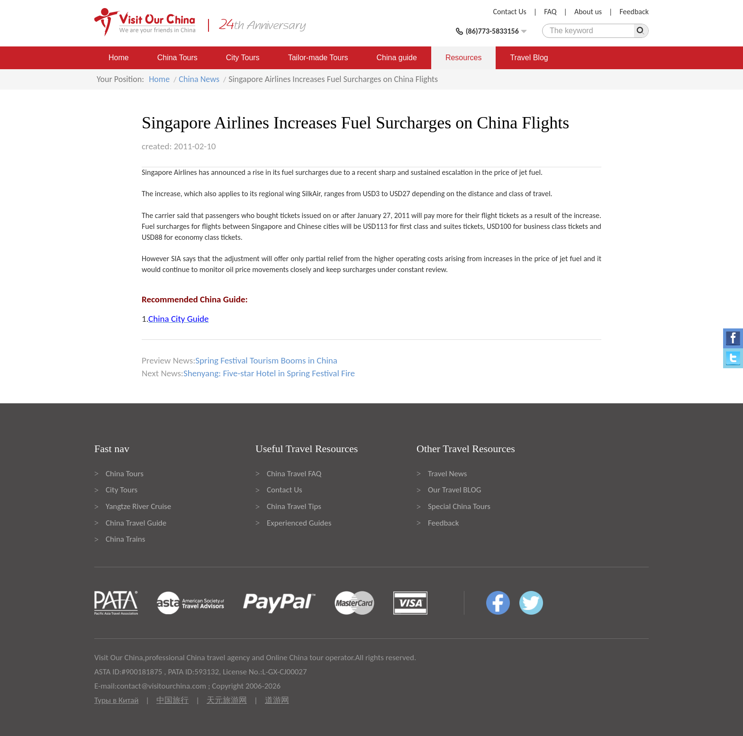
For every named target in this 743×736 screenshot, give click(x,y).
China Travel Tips (294, 506)
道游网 (277, 700)
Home (119, 58)
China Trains (125, 539)
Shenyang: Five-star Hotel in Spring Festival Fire (269, 373)
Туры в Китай (116, 700)
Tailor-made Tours (318, 58)
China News (199, 79)
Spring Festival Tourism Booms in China (266, 360)
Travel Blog (529, 58)
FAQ (550, 11)
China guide (397, 58)
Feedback (634, 11)
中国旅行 (172, 700)
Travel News (447, 474)
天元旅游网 (227, 700)
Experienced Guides (299, 523)
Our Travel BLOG (454, 490)
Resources (463, 58)
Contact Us (509, 11)
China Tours (177, 58)
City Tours (243, 58)
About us (588, 11)
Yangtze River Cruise (138, 506)
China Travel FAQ (294, 474)
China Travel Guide (136, 523)
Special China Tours (459, 506)
